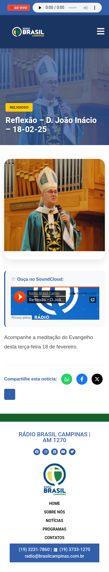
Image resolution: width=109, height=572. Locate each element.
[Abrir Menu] (101, 32)
